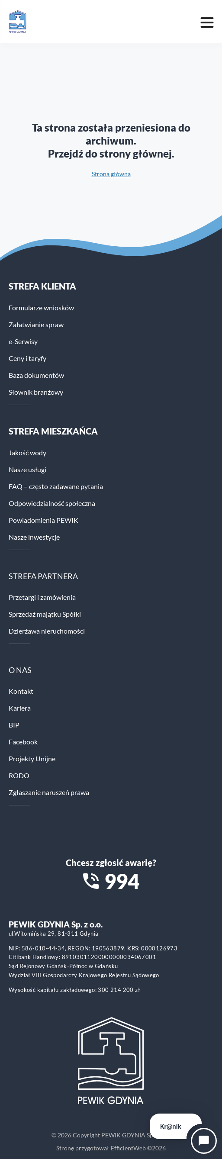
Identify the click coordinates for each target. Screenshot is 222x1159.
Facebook (23, 741)
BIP (14, 725)
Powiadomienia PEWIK (43, 520)
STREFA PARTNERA (43, 576)
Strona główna (111, 173)
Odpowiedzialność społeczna (52, 503)
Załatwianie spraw (36, 324)
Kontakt (21, 691)
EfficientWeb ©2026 (138, 1148)
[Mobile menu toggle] (207, 22)
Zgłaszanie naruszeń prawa (49, 792)
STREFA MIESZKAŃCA (53, 431)
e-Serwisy (23, 341)
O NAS (20, 670)
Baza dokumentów (36, 375)
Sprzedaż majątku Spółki (45, 614)
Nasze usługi (27, 469)
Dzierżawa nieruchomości (47, 631)
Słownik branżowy (36, 392)
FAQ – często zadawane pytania (56, 486)
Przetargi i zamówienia (42, 597)
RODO (19, 775)
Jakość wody (27, 452)
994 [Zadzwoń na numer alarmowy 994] (121, 881)
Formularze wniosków (41, 307)
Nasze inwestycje (34, 537)
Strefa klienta (42, 286)
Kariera (20, 708)
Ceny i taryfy (27, 358)
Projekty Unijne (32, 758)
